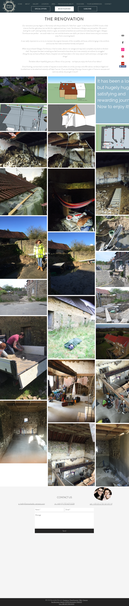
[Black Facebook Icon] (122, 42)
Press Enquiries (74, 600)
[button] (35, 3)
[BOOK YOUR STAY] (64, 8)
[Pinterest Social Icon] (122, 56)
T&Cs (80, 600)
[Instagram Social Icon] (122, 49)
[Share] (122, 66)
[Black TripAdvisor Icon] (122, 35)
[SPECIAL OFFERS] (40, 8)
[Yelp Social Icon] (122, 63)
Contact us (66, 600)
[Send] (64, 531)
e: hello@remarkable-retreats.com (31, 503)
